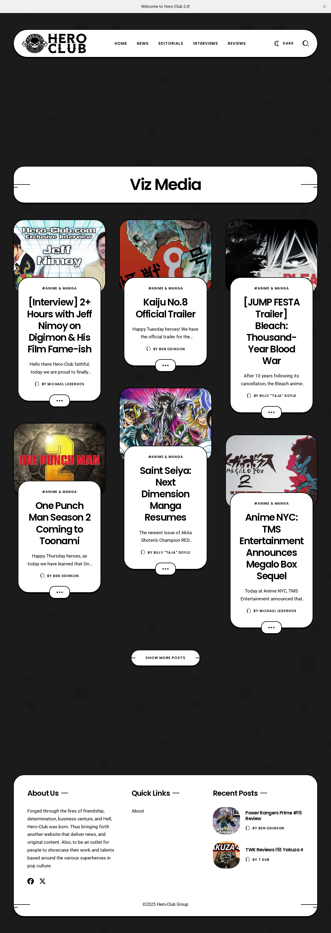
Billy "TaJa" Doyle (172, 552)
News (143, 43)
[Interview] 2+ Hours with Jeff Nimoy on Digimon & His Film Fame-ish (59, 325)
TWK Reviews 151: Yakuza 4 (274, 849)
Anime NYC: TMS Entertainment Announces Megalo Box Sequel (271, 546)
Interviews (205, 43)
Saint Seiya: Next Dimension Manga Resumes (165, 494)
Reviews (237, 43)
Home (121, 43)
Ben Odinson (66, 576)
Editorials (170, 43)
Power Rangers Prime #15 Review (273, 816)
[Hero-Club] (54, 43)
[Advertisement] (165, 112)
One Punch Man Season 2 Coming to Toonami (59, 523)
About (138, 811)
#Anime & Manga (59, 288)
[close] (324, 6)
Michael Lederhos (65, 384)
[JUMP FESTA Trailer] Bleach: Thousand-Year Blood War (271, 331)
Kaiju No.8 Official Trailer (166, 307)
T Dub (264, 859)
